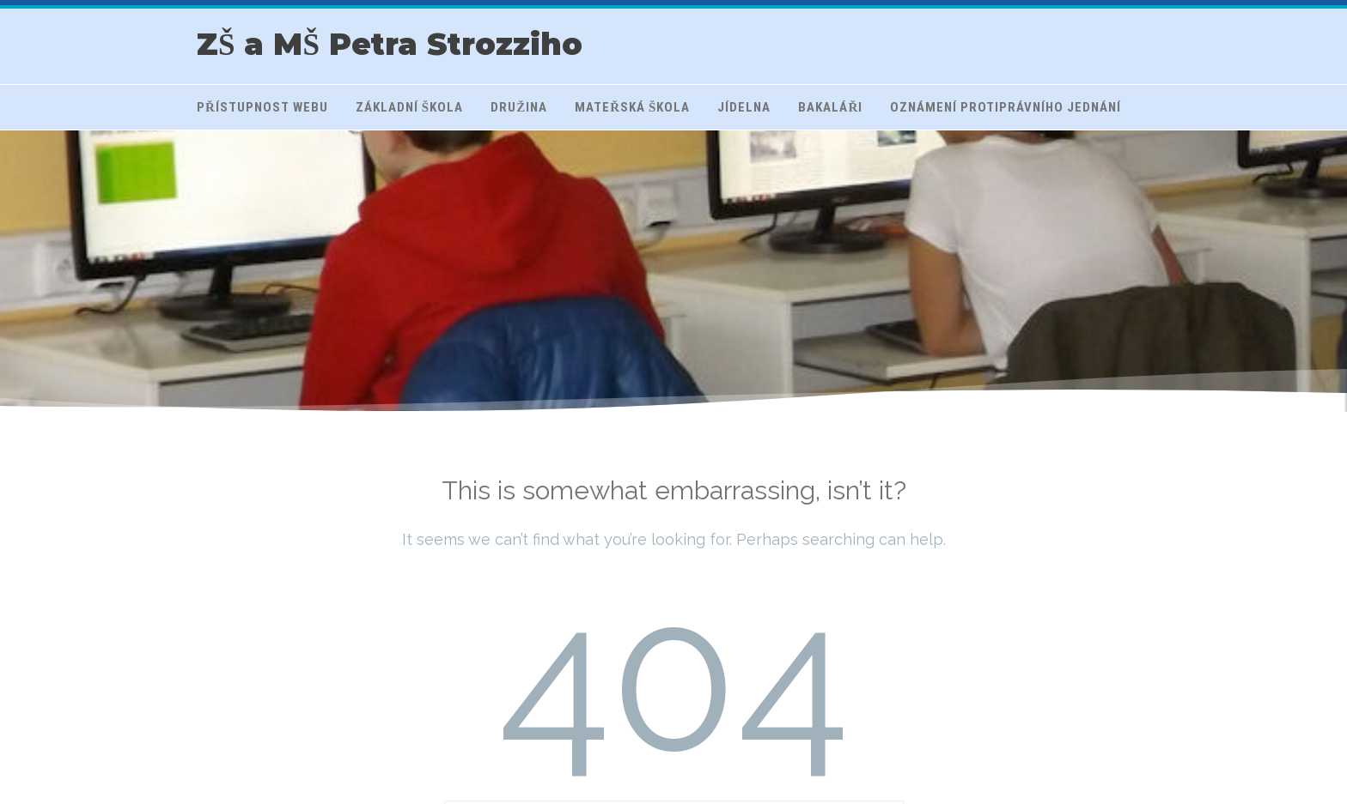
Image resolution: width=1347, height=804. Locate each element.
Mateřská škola (632, 107)
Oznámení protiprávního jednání (1005, 107)
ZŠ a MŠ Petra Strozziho (389, 44)
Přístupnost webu (262, 107)
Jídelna (744, 107)
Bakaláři (830, 107)
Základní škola (409, 107)
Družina (519, 107)
